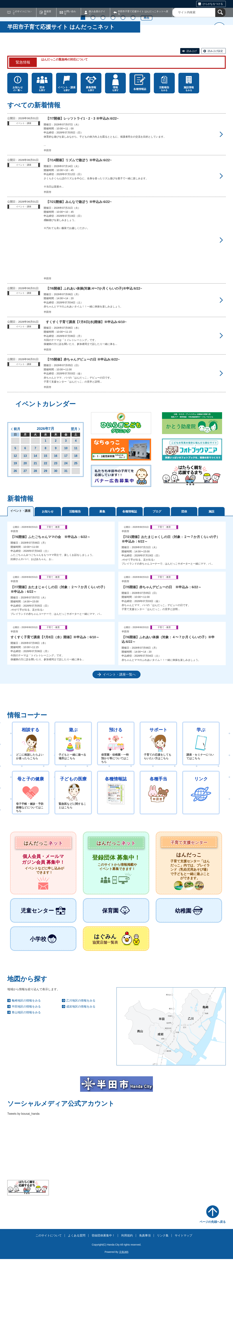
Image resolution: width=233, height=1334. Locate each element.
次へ (219, 75)
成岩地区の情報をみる (80, 1081)
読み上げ (192, 126)
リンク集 (163, 1310)
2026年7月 (45, 504)
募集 (102, 586)
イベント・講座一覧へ (119, 749)
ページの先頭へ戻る (213, 1297)
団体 (184, 586)
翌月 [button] (74, 504)
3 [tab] (103, 110)
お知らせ (48, 586)
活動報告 (75, 586)
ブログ (157, 586)
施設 (211, 586)
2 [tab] (93, 110)
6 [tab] (133, 110)
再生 (146, 110)
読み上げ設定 (215, 126)
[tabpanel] (116, 675)
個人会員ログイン (97, 12)
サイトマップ (183, 1310)
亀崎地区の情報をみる (26, 1075)
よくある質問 (76, 1310)
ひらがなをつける (213, 3)
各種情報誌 (129, 586)
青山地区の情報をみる (26, 1087)
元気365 (123, 1327)
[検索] (220, 12)
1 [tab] (83, 110)
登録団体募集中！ (103, 1310)
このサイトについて (22, 12)
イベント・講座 (20, 585)
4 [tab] (113, 110)
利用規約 (127, 1310)
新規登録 (47, 12)
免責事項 (145, 1310)
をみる (164, 164)
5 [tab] (123, 110)
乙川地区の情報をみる (80, 1075)
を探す (42, 164)
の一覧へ (17, 164)
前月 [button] (17, 504)
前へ (13, 75)
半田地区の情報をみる (26, 1081)
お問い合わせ (70, 12)
